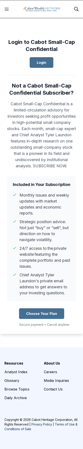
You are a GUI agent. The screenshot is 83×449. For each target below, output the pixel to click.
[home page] (41, 9)
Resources (13, 363)
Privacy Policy (41, 424)
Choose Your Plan (41, 313)
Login (41, 62)
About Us (52, 363)
